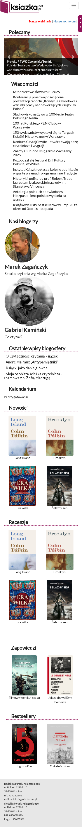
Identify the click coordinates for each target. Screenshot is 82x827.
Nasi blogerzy (23, 221)
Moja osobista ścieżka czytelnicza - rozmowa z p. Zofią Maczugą (33, 376)
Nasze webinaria (40, 21)
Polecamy (19, 32)
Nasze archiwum (65, 21)
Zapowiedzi (23, 648)
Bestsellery (23, 716)
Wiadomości (24, 84)
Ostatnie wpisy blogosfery (37, 348)
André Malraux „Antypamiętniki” (32, 362)
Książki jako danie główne (26, 368)
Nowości (18, 408)
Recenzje (18, 522)
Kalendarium (22, 389)
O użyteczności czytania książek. (32, 356)
